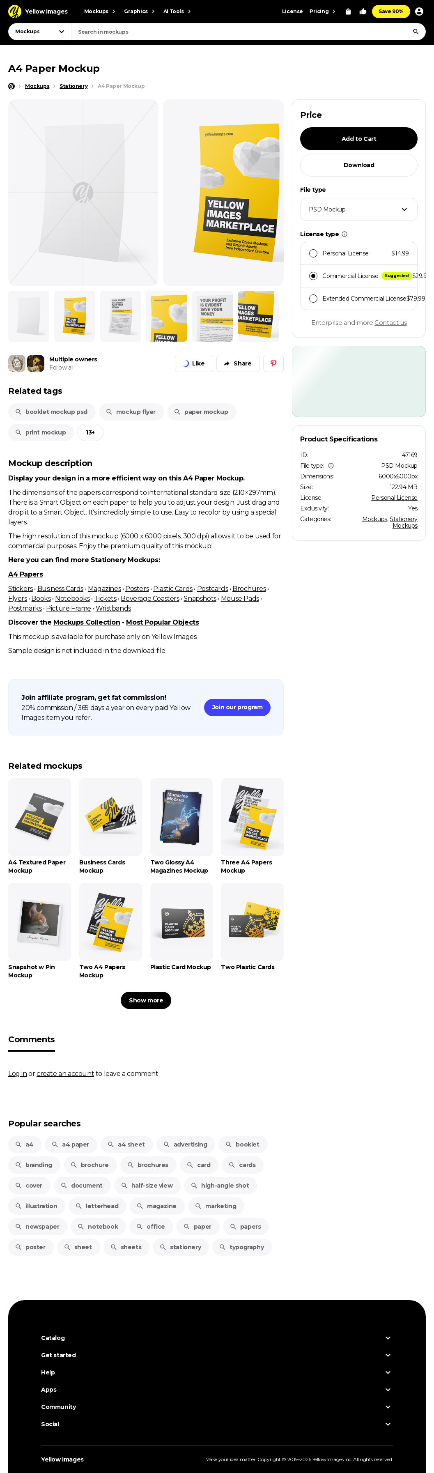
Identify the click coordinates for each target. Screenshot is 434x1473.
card (198, 1165)
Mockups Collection (86, 622)
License (292, 11)
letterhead (96, 1206)
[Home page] (11, 86)
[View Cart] (348, 11)
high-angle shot (220, 1185)
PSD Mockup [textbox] (327, 209)
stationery (180, 1247)
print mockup (40, 432)
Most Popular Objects (162, 622)
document (81, 1185)
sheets (126, 1247)
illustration (36, 1206)
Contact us (390, 322)
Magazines (104, 588)
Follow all (61, 367)
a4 (24, 1144)
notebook (97, 1226)
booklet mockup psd (51, 412)
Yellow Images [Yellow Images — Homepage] (62, 1459)
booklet (242, 1144)
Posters (137, 588)
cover (28, 1185)
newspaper (37, 1226)
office (150, 1226)
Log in (17, 1073)
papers (245, 1226)
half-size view (146, 1185)
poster (30, 1247)
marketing (215, 1206)
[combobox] (248, 31)
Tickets (105, 598)
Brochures (249, 588)
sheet (78, 1247)
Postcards (212, 588)
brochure (89, 1165)
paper (197, 1226)
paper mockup (201, 412)
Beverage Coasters (150, 598)
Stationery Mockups (404, 522)
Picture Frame (68, 608)
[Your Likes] (363, 11)
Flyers (17, 598)
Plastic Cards (173, 588)
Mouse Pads (240, 598)
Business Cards (60, 588)
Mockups (374, 519)
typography (241, 1247)
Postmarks (24, 608)
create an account (65, 1073)
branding (33, 1165)
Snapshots (200, 598)
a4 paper (70, 1144)
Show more (146, 1000)
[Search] (416, 32)
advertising (185, 1144)
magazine (156, 1206)
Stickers (20, 588)
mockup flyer (131, 412)
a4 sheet (126, 1144)
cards (241, 1165)
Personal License (394, 497)
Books (41, 598)
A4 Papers (25, 574)
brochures (147, 1165)
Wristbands (113, 608)
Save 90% (391, 11)
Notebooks (72, 598)
